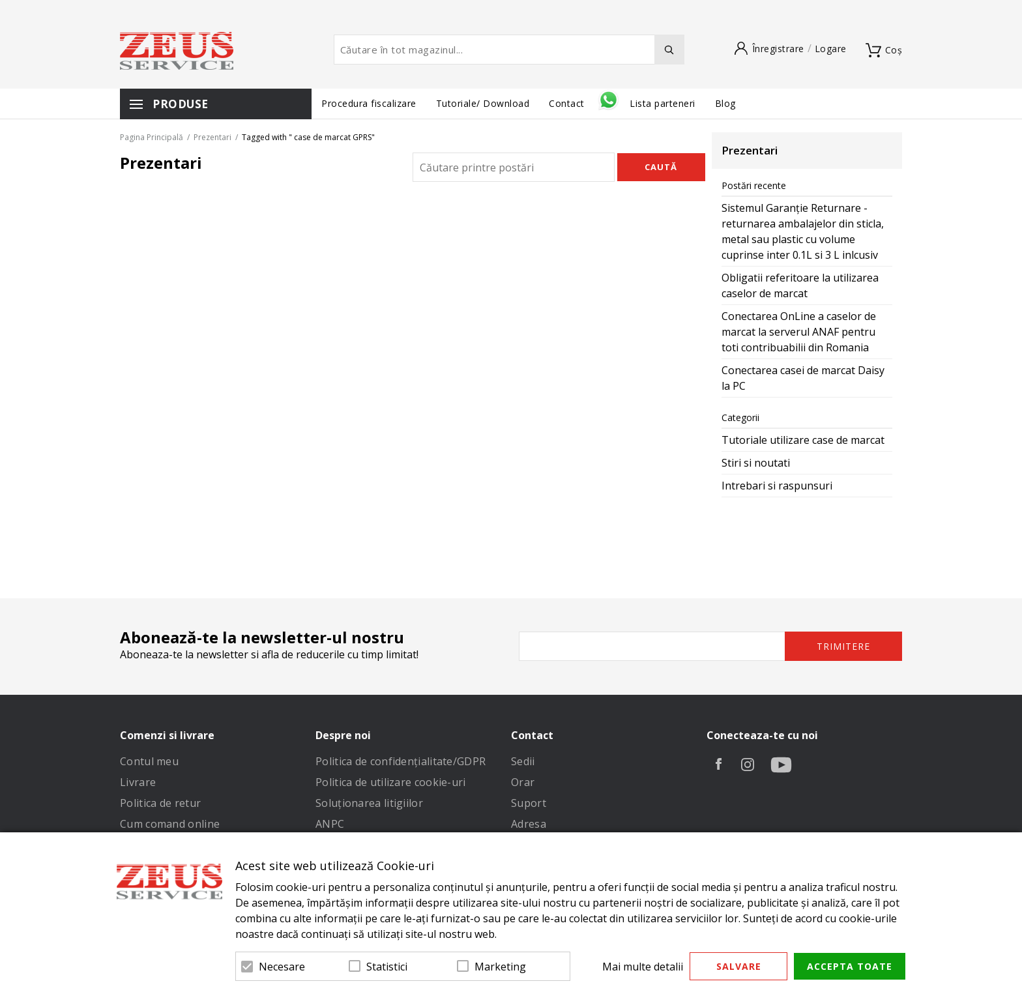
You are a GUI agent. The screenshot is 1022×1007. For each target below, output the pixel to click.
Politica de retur (160, 803)
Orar (522, 782)
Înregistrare (778, 48)
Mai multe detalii (642, 966)
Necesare (282, 966)
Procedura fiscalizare (368, 103)
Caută (661, 167)
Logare (831, 48)
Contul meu (149, 761)
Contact (568, 103)
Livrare (138, 782)
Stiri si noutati (756, 463)
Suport (528, 803)
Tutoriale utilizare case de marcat (803, 440)
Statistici (386, 966)
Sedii (523, 761)
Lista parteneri (662, 103)
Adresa (528, 824)
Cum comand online (170, 824)
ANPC (329, 824)
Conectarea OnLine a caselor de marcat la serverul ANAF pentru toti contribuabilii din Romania (799, 332)
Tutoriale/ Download (483, 103)
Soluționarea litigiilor (369, 803)
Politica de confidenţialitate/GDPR (400, 761)
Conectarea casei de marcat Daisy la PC (803, 378)
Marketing (500, 966)
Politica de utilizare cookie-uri (390, 782)
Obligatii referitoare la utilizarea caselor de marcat (800, 285)
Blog (725, 103)
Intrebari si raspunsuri (777, 485)
